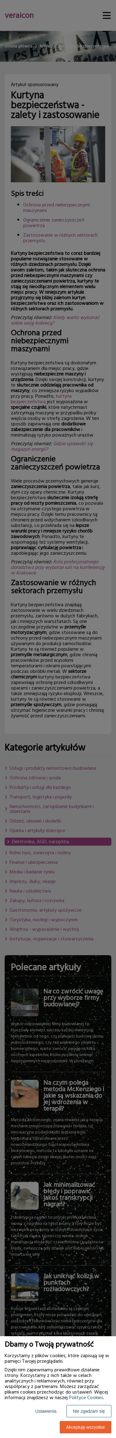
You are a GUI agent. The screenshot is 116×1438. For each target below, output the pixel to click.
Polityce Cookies (86, 1398)
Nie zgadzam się (89, 1411)
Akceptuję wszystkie (85, 1427)
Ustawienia (45, 1411)
